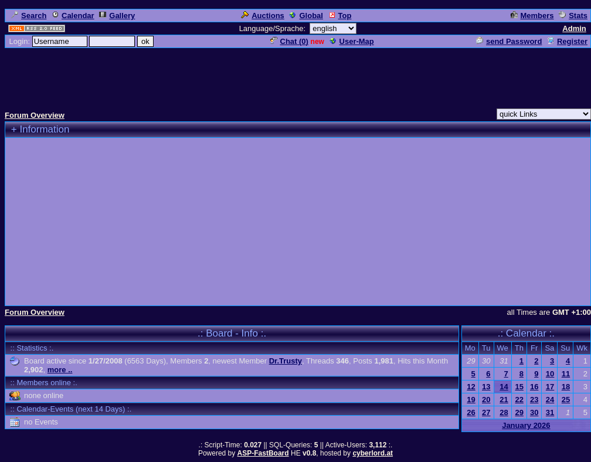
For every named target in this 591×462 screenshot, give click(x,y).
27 (486, 412)
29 (519, 412)
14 (504, 386)
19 (471, 399)
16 (534, 386)
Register (567, 41)
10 (550, 373)
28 (504, 412)
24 (550, 399)
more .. (60, 369)
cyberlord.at (372, 453)
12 (471, 386)
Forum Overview (34, 115)
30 (534, 412)
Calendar (73, 15)
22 (519, 399)
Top (340, 15)
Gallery (117, 15)
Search (28, 15)
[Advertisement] (295, 75)
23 (534, 399)
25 (566, 399)
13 (486, 386)
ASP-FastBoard (263, 453)
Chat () (289, 41)
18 (566, 386)
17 (550, 386)
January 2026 (526, 425)
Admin (574, 28)
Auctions (262, 15)
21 (504, 399)
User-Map (352, 41)
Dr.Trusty (285, 360)
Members (532, 15)
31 (550, 412)
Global (305, 15)
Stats (573, 15)
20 (486, 399)
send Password (509, 41)
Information (44, 129)
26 (471, 412)
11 (566, 373)
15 (519, 386)
